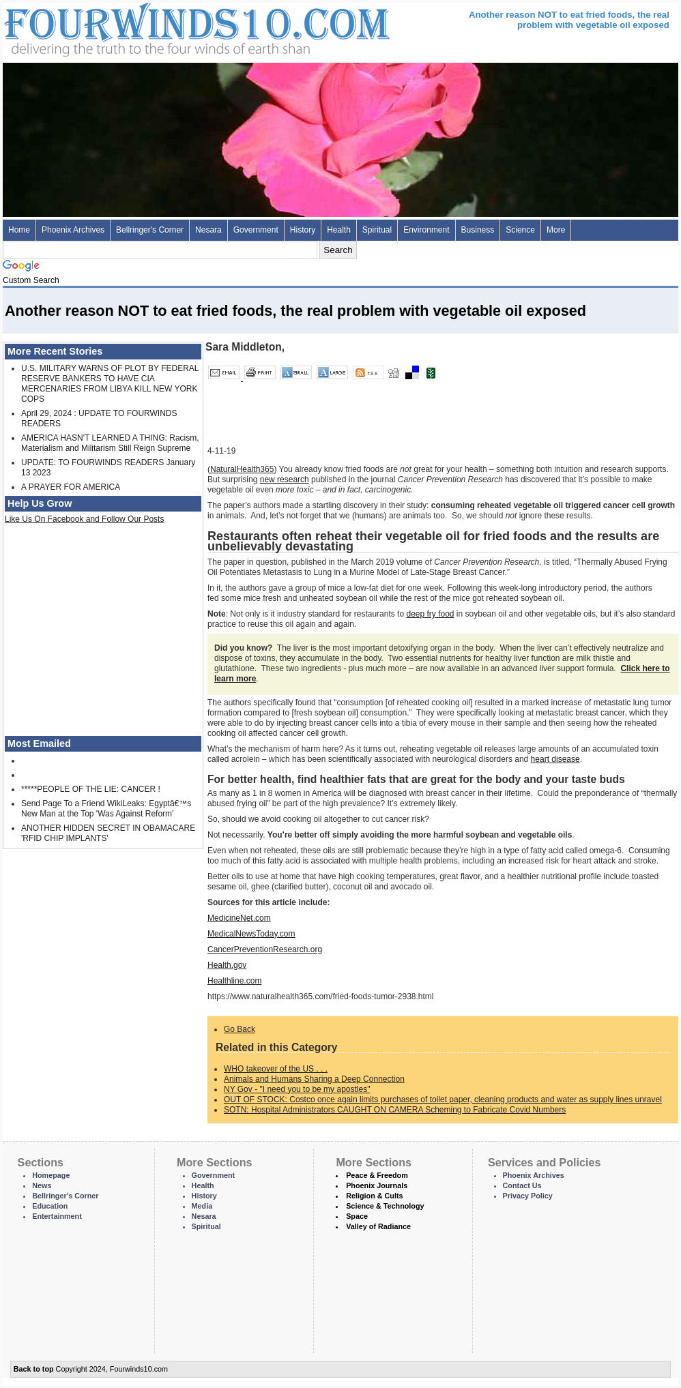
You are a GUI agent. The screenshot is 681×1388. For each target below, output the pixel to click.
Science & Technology (385, 1206)
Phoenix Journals (376, 1185)
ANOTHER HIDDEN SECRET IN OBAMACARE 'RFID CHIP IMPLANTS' (108, 833)
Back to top (34, 1369)
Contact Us (522, 1185)
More (556, 230)
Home (19, 230)
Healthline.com (234, 981)
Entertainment (57, 1216)
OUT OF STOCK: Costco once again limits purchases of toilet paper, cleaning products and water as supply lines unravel (443, 1099)
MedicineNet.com (239, 918)
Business (478, 230)
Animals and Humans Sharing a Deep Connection (314, 1079)
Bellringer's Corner (150, 230)
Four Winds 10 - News (139, 27)
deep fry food (430, 614)
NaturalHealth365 (242, 469)
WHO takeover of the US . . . (276, 1069)
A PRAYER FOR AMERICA (70, 487)
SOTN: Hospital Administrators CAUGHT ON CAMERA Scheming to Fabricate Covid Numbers (395, 1109)
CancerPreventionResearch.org (264, 949)
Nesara (208, 230)
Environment (426, 230)
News (41, 1185)
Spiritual (377, 230)
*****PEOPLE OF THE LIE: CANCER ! (90, 789)
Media (202, 1206)
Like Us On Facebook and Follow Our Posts (84, 519)
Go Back (239, 1029)
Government (255, 230)
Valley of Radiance (378, 1226)
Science (520, 230)
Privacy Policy (528, 1196)
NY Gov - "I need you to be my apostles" (297, 1089)
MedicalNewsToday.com (251, 934)
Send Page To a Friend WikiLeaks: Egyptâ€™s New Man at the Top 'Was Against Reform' (106, 808)
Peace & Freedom (377, 1175)
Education (50, 1206)
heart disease (555, 759)
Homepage (51, 1175)
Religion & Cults (374, 1196)
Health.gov (226, 965)
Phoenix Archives (73, 230)
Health (339, 230)
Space (357, 1216)
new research (284, 479)
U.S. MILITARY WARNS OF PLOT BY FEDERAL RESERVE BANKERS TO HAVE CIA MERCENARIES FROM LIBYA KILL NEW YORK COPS (110, 384)
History (302, 230)
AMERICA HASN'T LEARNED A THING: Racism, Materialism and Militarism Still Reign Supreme (110, 443)
